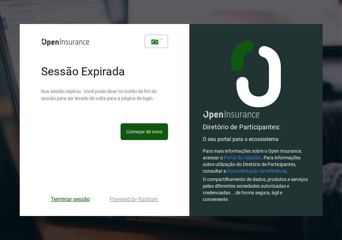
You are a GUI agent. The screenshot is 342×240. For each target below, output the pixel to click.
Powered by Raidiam (134, 199)
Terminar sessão (70, 199)
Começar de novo (144, 131)
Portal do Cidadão (242, 157)
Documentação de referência (257, 171)
